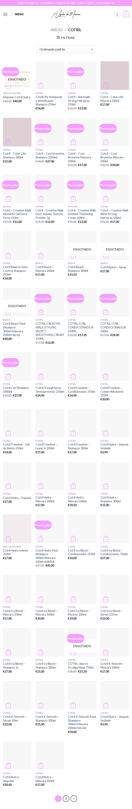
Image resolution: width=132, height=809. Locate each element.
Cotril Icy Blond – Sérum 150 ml (111, 612)
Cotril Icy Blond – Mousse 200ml (79, 612)
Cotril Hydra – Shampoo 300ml (110, 499)
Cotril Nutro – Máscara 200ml (45, 779)
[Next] (73, 798)
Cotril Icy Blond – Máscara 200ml (14, 612)
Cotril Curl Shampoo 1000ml (16, 389)
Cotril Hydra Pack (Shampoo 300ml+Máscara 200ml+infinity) (47, 556)
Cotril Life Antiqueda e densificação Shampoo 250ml (49, 100)
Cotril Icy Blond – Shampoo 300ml (47, 665)
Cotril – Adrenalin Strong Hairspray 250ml (79, 100)
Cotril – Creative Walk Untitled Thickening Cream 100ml (82, 214)
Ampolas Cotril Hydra (16, 97)
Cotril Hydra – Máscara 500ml (77, 499)
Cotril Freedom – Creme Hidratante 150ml (111, 391)
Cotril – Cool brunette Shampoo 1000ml (50, 155)
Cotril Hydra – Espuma (17, 498)
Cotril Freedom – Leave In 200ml (46, 446)
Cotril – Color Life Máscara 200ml (111, 98)
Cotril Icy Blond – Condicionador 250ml (81, 552)
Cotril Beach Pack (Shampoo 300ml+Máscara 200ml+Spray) (14, 329)
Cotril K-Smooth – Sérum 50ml (15, 718)
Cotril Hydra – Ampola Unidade (114, 446)
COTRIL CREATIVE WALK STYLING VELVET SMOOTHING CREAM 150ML (50, 331)
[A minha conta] (117, 14)
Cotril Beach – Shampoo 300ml (78, 268)
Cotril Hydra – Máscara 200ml (45, 499)
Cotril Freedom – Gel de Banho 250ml (16, 446)
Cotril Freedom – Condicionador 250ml (81, 389)
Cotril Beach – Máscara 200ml (45, 268)
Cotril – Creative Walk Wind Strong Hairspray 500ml (114, 214)
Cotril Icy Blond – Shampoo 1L (14, 665)
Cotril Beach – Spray (113, 267)
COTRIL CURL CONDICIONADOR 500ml (113, 327)
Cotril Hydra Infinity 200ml (15, 552)
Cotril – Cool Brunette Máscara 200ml (79, 157)
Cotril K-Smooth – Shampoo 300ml (47, 718)
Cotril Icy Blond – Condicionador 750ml (114, 552)
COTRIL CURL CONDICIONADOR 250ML (80, 327)
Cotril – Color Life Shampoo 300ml (14, 155)
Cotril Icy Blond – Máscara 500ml (47, 612)
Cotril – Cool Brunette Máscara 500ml (111, 157)
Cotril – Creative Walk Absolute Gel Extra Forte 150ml (17, 214)
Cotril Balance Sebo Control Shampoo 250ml (15, 270)
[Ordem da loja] (66, 49)
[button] (5, 14)
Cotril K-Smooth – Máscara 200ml (112, 665)
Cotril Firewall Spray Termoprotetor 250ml (50, 389)
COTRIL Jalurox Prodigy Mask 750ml (80, 665)
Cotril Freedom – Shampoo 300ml (79, 446)
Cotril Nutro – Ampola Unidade (114, 718)
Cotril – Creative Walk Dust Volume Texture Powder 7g (50, 214)
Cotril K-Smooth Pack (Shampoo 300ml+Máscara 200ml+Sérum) (82, 722)
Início (57, 30)
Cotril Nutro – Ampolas (12, 779)
